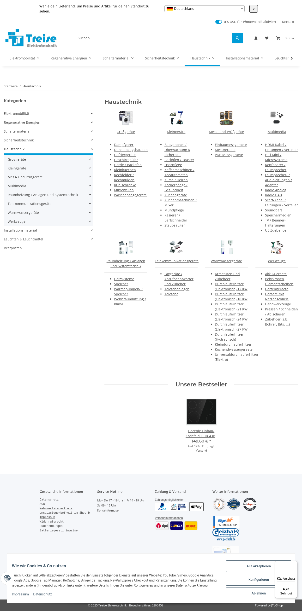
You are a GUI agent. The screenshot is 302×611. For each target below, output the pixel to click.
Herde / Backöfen (128, 165)
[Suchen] (153, 38)
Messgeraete (225, 149)
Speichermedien (278, 215)
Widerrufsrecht (52, 522)
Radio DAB (273, 195)
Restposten (13, 248)
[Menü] (294, 564)
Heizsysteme (124, 279)
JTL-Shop (277, 605)
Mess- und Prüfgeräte (226, 131)
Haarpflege (173, 165)
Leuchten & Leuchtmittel (23, 239)
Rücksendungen (51, 526)
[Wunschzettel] (266, 38)
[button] (256, 38)
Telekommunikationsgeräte (177, 261)
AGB (42, 504)
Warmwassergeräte (226, 261)
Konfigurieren (255, 580)
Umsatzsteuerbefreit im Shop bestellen (71, 513)
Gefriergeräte (125, 154)
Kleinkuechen (125, 170)
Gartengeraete (276, 289)
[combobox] (204, 8)
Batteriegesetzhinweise (59, 530)
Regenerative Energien (22, 122)
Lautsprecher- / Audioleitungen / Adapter (278, 180)
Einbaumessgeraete (231, 144)
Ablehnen (255, 592)
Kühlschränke (125, 185)
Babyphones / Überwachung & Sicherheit (177, 149)
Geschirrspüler (126, 159)
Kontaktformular (108, 510)
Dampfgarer (123, 144)
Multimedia (277, 131)
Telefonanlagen (176, 289)
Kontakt (288, 21)
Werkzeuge (277, 261)
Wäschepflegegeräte (130, 195)
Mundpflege (174, 210)
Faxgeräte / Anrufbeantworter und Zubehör (178, 279)
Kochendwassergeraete (234, 349)
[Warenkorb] (285, 38)
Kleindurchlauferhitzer (233, 344)
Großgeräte (126, 131)
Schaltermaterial (17, 131)
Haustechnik (14, 149)
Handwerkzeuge (278, 304)
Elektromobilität (16, 113)
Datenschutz (45, 597)
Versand (201, 450)
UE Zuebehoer (276, 230)
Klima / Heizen (176, 180)
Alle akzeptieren (255, 567)
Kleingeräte (176, 131)
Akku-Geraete (276, 274)
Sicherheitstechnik (19, 140)
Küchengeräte (175, 195)
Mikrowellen (124, 190)
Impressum (23, 597)
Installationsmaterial (20, 230)
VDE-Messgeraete (229, 154)
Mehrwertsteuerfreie (56, 508)
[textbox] (204, 9)
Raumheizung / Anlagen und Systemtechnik (43, 194)
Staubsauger (174, 225)
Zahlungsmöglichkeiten (169, 499)
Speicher (121, 284)
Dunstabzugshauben (131, 149)
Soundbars (274, 210)
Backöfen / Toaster (179, 159)
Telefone (171, 294)
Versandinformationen (169, 518)
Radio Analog (275, 190)
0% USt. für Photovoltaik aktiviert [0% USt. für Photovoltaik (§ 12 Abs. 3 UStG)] (250, 21)
